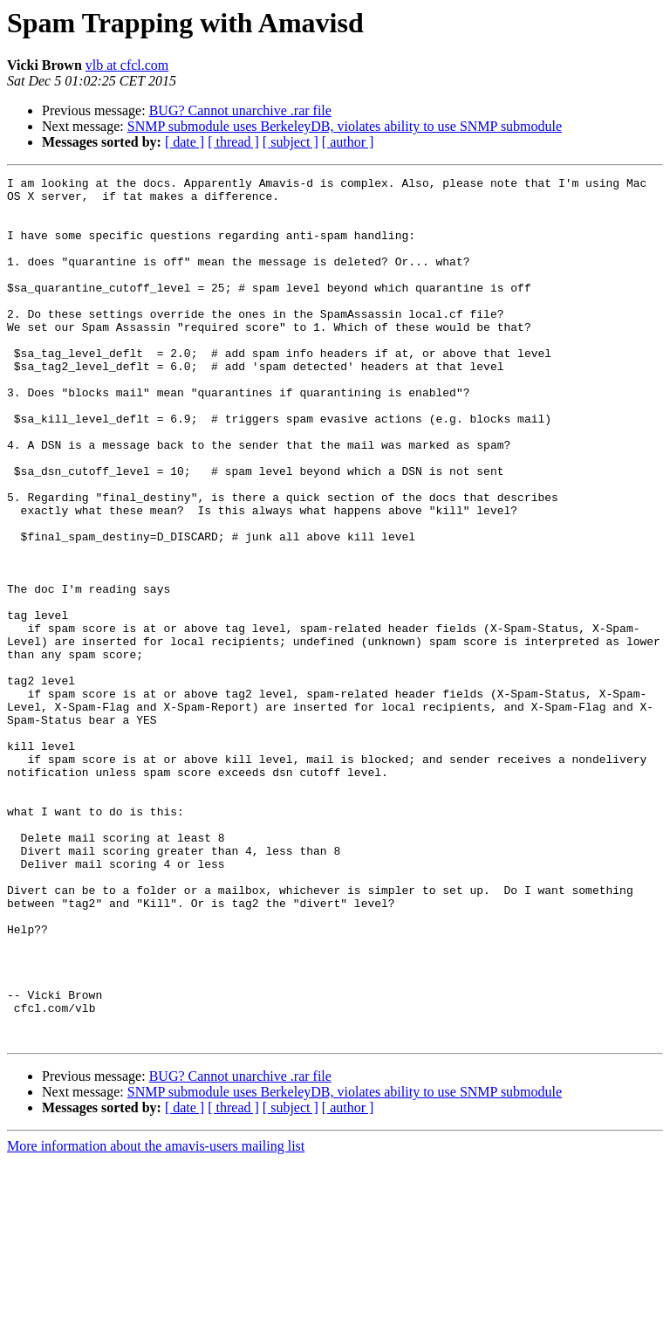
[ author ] (348, 141)
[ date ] (184, 141)
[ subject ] (290, 141)
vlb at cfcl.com (127, 65)
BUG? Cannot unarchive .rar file (240, 110)
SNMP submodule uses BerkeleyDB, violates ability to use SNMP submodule (344, 126)
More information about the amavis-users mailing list (155, 1318)
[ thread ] (233, 141)
